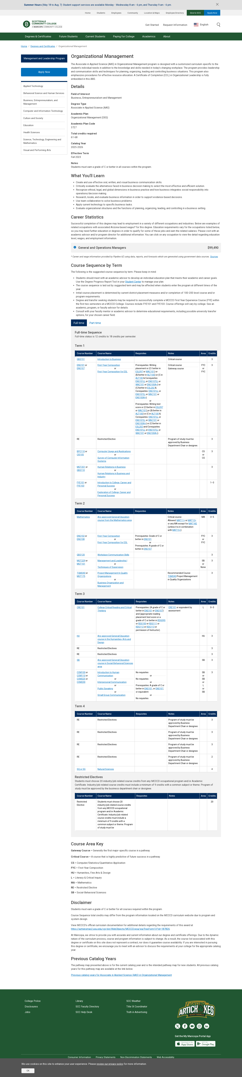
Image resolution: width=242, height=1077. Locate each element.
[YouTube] (192, 1026)
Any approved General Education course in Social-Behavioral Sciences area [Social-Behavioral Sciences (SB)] (115, 663)
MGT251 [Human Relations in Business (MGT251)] (81, 467)
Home (87, 13)
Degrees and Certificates (43, 46)
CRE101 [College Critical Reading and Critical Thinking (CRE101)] (81, 607)
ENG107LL (153, 381)
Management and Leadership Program (44, 58)
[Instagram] (199, 1026)
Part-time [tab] (95, 323)
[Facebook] (185, 1026)
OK (28, 1070)
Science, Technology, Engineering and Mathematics (42, 141)
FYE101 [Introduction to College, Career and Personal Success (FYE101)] (80, 482)
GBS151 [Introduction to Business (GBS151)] (81, 359)
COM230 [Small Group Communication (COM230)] (81, 682)
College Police (33, 1001)
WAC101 (150, 371)
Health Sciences (31, 132)
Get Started (152, 24)
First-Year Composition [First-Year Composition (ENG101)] (109, 365)
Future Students (68, 36)
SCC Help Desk (84, 1012)
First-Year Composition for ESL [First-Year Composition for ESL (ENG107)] (112, 371)
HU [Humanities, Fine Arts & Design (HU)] (78, 636)
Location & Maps (152, 13)
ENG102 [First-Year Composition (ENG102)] (81, 536)
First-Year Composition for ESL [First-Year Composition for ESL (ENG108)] (112, 542)
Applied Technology (33, 86)
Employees (116, 13)
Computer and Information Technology (43, 111)
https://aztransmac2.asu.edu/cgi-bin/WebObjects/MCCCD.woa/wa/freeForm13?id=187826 (120, 928)
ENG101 (148, 539)
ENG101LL (140, 381)
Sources (214, 256)
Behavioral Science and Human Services (43, 93)
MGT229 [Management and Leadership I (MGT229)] (81, 560)
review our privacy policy (110, 1063)
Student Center (133, 281)
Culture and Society (33, 118)
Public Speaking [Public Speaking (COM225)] (105, 688)
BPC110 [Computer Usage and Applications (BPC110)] (81, 451)
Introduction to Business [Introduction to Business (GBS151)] (109, 359)
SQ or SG (81, 769)
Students (101, 13)
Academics (148, 36)
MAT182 (193, 523)
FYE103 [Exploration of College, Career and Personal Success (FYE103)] (80, 486)
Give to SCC (195, 13)
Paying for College (123, 36)
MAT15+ (176, 530)
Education (28, 125)
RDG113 (150, 627)
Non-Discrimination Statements (136, 1057)
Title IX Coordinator (136, 1006)
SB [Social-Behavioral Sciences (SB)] (78, 660)
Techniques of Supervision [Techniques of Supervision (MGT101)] (110, 567)
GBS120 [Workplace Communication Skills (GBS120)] (81, 555)
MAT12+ (192, 520)
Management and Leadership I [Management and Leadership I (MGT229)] (112, 560)
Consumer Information (79, 1057)
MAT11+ (181, 520)
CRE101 (172, 607)
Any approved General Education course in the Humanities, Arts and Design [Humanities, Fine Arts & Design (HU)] (114, 639)
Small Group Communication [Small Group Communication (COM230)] (111, 695)
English (201, 25)
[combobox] (203, 24)
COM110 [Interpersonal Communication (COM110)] (81, 675)
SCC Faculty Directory (87, 1006)
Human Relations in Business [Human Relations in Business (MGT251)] (112, 467)
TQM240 (172, 576)
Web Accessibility (165, 1057)
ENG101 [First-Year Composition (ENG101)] (81, 365)
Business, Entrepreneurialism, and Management (40, 102)
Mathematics (83, 517)
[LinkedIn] (206, 1026)
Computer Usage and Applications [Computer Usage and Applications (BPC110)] (114, 451)
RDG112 (140, 627)
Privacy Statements (105, 1057)
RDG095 (161, 620)
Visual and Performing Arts (37, 150)
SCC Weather (133, 1001)
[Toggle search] (218, 25)
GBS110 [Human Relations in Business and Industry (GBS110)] (81, 470)
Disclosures (31, 1006)
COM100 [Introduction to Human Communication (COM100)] (81, 672)
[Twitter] (177, 1026)
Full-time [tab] (79, 323)
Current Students (95, 36)
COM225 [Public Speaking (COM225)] (81, 679)
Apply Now (212, 13)
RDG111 (153, 623)
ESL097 (139, 371)
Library (79, 1001)
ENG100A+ (152, 384)
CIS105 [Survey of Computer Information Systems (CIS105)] (80, 454)
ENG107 (148, 549)
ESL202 (151, 388)
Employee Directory (175, 13)
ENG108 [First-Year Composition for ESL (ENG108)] (81, 539)
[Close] (217, 4)
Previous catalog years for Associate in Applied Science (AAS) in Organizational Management (121, 975)
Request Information (175, 24)
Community (132, 13)
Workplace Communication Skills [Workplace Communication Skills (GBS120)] (113, 555)
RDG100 (142, 623)
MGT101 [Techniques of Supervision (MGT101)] (81, 564)
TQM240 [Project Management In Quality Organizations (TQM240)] (81, 573)
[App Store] (185, 1043)
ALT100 (151, 375)
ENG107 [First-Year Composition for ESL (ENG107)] (81, 368)
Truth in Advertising (136, 1012)
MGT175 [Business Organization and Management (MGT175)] (81, 576)
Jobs (27, 1012)
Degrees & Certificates (38, 36)
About (166, 36)
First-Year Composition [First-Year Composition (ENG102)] (109, 536)
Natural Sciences (106, 769)
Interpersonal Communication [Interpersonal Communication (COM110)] (112, 682)
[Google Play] (206, 1043)
